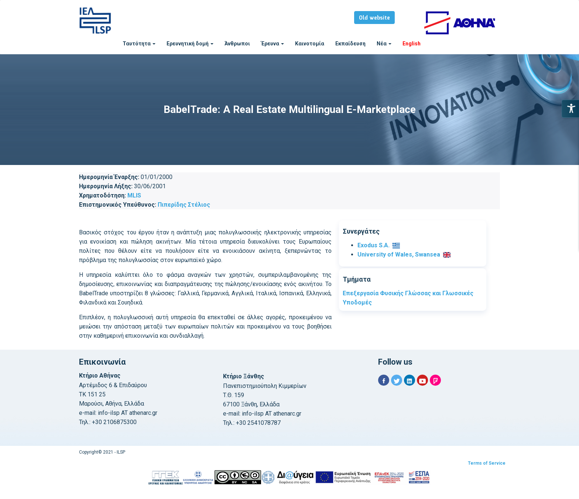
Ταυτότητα (139, 44)
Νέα (384, 44)
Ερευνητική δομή (190, 44)
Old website (374, 18)
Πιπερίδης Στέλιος (184, 204)
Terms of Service (487, 463)
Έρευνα (272, 44)
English (411, 44)
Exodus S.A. (373, 245)
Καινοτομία (309, 44)
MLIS (134, 195)
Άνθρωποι (237, 44)
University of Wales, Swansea (398, 254)
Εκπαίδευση (350, 44)
